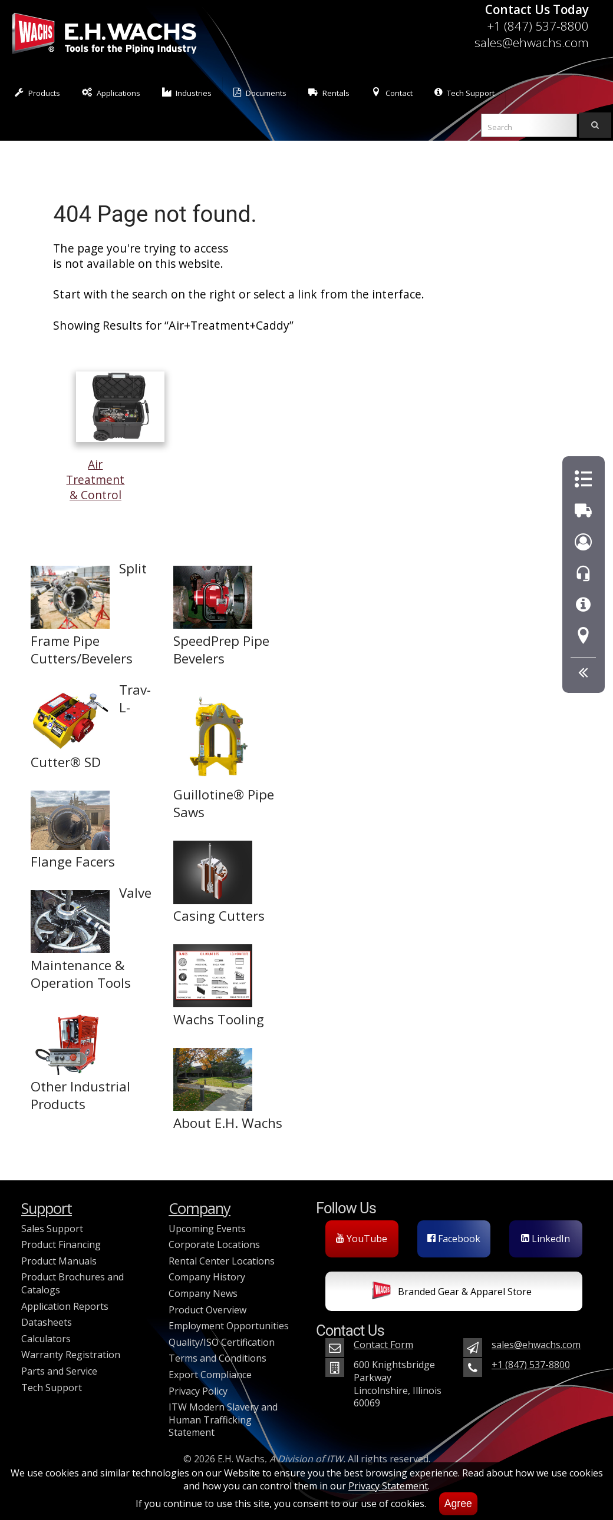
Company (199, 1208)
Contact (392, 92)
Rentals (329, 92)
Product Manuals (59, 1261)
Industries (187, 92)
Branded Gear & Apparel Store (452, 1292)
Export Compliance (210, 1374)
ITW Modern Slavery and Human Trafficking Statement (223, 1419)
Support (46, 1208)
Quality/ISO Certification (222, 1342)
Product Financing (61, 1244)
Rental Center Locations (222, 1261)
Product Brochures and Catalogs (72, 1283)
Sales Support (52, 1228)
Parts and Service (59, 1371)
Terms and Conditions (217, 1358)
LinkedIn (545, 1238)
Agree (458, 1503)
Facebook (453, 1238)
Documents (259, 92)
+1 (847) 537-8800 (538, 26)
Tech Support (464, 92)
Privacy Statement (388, 1485)
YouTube (361, 1238)
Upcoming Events (207, 1228)
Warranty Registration (70, 1354)
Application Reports (64, 1306)
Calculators (46, 1338)
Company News (203, 1293)
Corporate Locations (214, 1244)
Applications (111, 92)
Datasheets (46, 1322)
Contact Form (383, 1344)
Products (37, 92)
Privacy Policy (198, 1391)
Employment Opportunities (229, 1325)
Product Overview (207, 1309)
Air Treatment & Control (115, 472)
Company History (207, 1276)
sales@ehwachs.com (531, 42)
